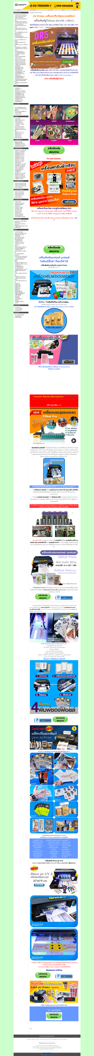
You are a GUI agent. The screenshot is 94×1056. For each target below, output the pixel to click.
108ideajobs (29, 1039)
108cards (58, 1039)
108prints (33, 1039)
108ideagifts (54, 1039)
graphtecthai (45, 1039)
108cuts (41, 1039)
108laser (37, 1039)
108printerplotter (64, 1039)
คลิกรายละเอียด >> (66, 75)
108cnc (50, 1039)
